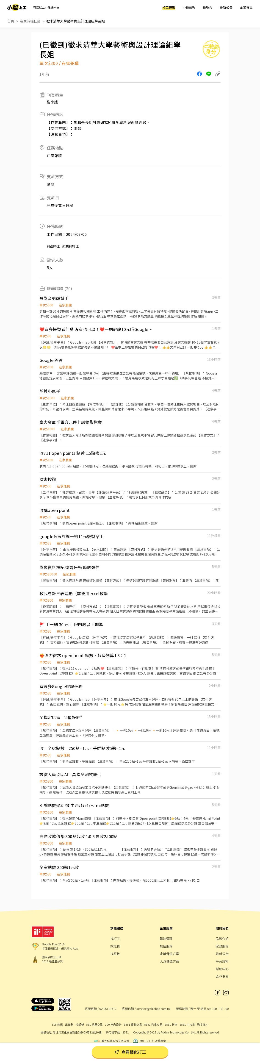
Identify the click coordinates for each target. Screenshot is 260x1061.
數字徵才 (202, 1024)
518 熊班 (57, 1024)
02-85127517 (107, 1008)
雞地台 (207, 7)
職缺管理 (166, 938)
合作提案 (222, 976)
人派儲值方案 (169, 961)
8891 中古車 (187, 1024)
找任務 (115, 946)
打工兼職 (168, 7)
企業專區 (246, 7)
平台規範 (222, 961)
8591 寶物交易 (133, 1024)
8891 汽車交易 (153, 1024)
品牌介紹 (222, 938)
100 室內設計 (113, 1024)
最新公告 (226, 7)
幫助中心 (222, 969)
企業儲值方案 (169, 953)
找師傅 (80, 1024)
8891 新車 (171, 1024)
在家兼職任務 (30, 21)
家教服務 (222, 946)
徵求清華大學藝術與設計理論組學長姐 (75, 21)
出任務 (69, 1024)
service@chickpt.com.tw (153, 1008)
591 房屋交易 (94, 1024)
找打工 (115, 938)
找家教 (115, 953)
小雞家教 (189, 7)
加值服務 (166, 946)
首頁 (10, 21)
